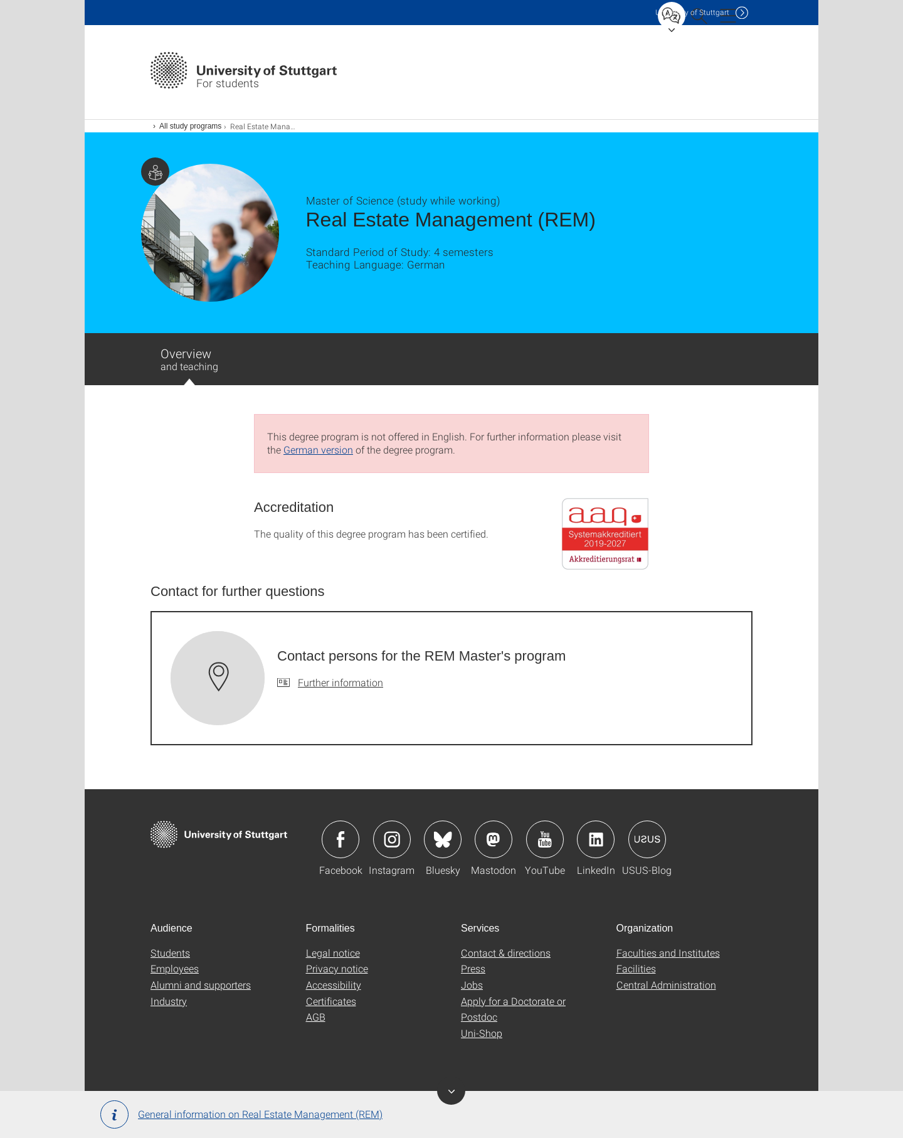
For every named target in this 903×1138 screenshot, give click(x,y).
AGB (315, 1016)
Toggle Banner (451, 1091)
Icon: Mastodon (493, 839)
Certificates (331, 1001)
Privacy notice (337, 968)
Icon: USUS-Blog (647, 839)
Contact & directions (506, 952)
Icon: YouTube (545, 839)
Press (473, 968)
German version (318, 449)
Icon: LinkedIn (596, 839)
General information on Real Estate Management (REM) (241, 1114)
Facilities (636, 968)
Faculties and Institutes (668, 952)
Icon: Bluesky (443, 839)
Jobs (472, 984)
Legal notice (333, 952)
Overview (189, 365)
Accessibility (333, 984)
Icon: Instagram (392, 839)
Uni (692, 12)
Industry (168, 1001)
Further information (340, 682)
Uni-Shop (481, 1033)
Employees (174, 968)
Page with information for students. (155, 171)
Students (170, 952)
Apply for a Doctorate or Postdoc (513, 1009)
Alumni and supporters (200, 984)
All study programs (190, 126)
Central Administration (666, 984)
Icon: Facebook (340, 839)
